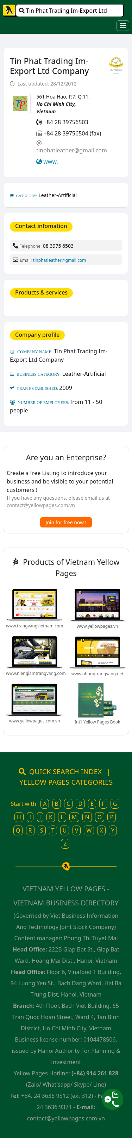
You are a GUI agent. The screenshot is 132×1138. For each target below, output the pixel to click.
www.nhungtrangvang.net (97, 674)
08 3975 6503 (58, 245)
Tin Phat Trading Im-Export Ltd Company (63, 12)
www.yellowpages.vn (97, 626)
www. (50, 161)
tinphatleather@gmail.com (71, 150)
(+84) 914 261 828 (94, 1073)
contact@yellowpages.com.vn (41, 505)
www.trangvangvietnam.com (34, 626)
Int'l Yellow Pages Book (97, 722)
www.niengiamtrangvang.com (36, 673)
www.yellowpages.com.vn (34, 721)
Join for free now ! (66, 522)
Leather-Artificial (58, 195)
